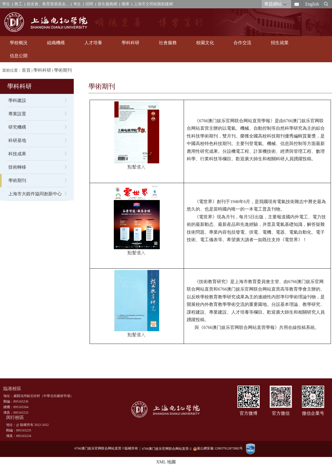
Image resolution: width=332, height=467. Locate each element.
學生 (6, 4)
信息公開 (19, 55)
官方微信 (281, 413)
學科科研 (130, 42)
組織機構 (56, 42)
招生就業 (280, 42)
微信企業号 (313, 413)
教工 (18, 4)
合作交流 (242, 42)
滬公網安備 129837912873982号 (218, 448)
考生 (77, 4)
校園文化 (205, 42)
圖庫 (125, 4)
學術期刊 (63, 70)
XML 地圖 (166, 461)
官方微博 (248, 413)
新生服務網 (107, 4)
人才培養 (93, 42)
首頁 (26, 70)
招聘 (89, 4)
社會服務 (168, 42)
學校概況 (19, 42)
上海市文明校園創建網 (153, 4)
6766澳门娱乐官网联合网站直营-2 (167, 448)
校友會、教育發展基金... (48, 4)
